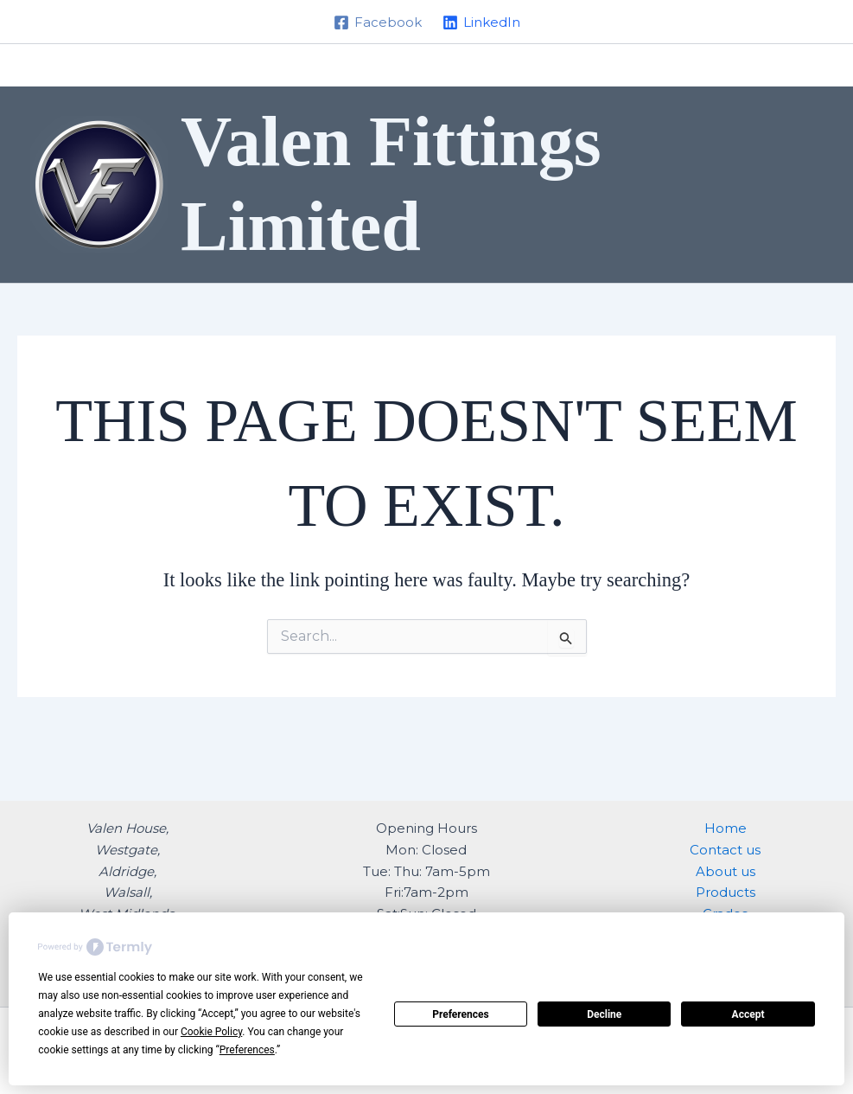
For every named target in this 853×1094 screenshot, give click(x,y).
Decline (604, 1014)
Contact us (725, 849)
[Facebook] (377, 22)
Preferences (460, 1014)
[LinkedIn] (481, 22)
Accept (748, 1014)
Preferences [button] (247, 1050)
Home (725, 828)
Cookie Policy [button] (211, 1032)
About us (725, 871)
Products (725, 892)
